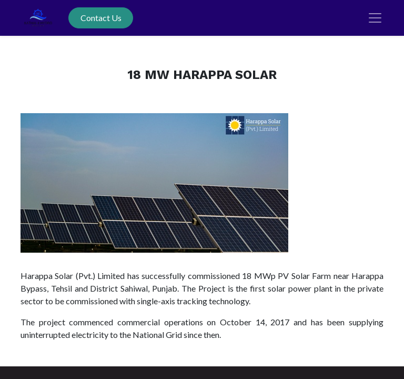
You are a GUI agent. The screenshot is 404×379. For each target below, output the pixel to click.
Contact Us (101, 18)
